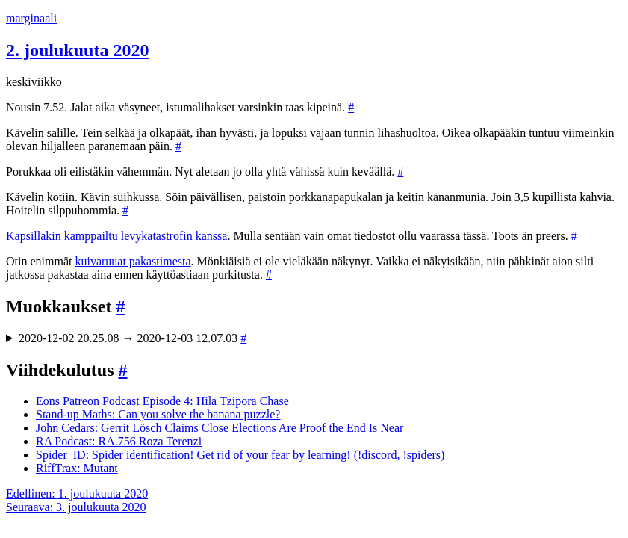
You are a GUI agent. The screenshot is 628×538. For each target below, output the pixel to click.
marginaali (31, 18)
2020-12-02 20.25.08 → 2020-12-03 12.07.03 (132, 338)
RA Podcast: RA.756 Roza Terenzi (119, 441)
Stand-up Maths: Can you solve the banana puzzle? (158, 414)
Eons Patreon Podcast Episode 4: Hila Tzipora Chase (162, 401)
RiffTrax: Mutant (77, 468)
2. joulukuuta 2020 (77, 50)
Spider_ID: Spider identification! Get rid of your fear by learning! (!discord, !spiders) (240, 454)
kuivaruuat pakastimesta (132, 261)
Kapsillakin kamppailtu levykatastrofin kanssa (116, 235)
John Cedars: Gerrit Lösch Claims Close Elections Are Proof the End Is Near (219, 427)
